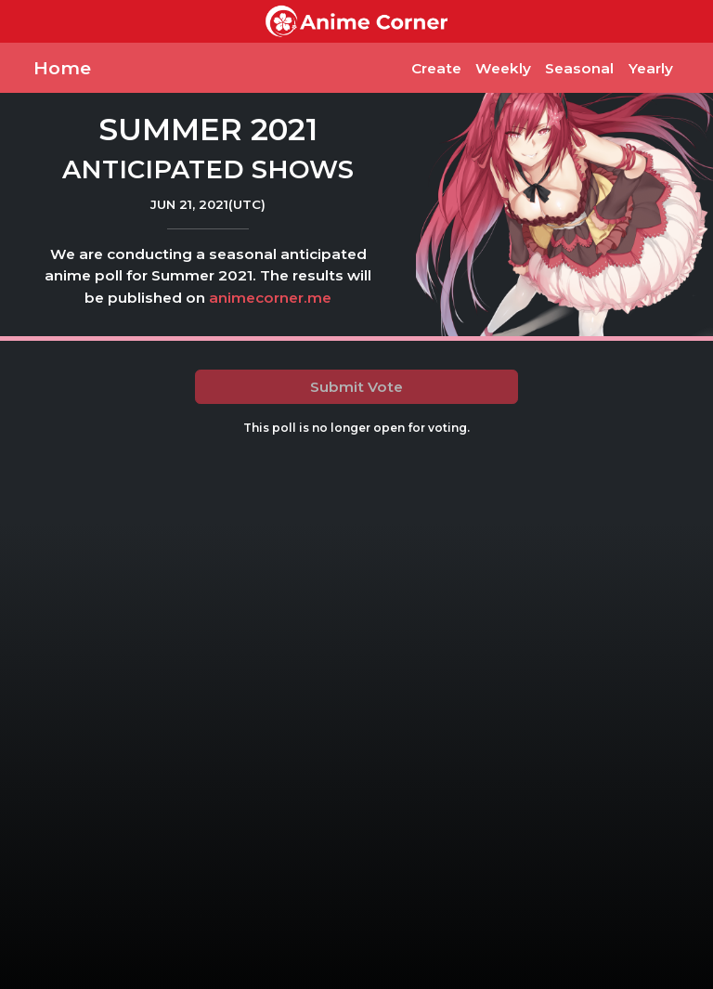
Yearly (651, 68)
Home (62, 68)
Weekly (503, 68)
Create (436, 68)
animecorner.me (270, 297)
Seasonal (579, 68)
